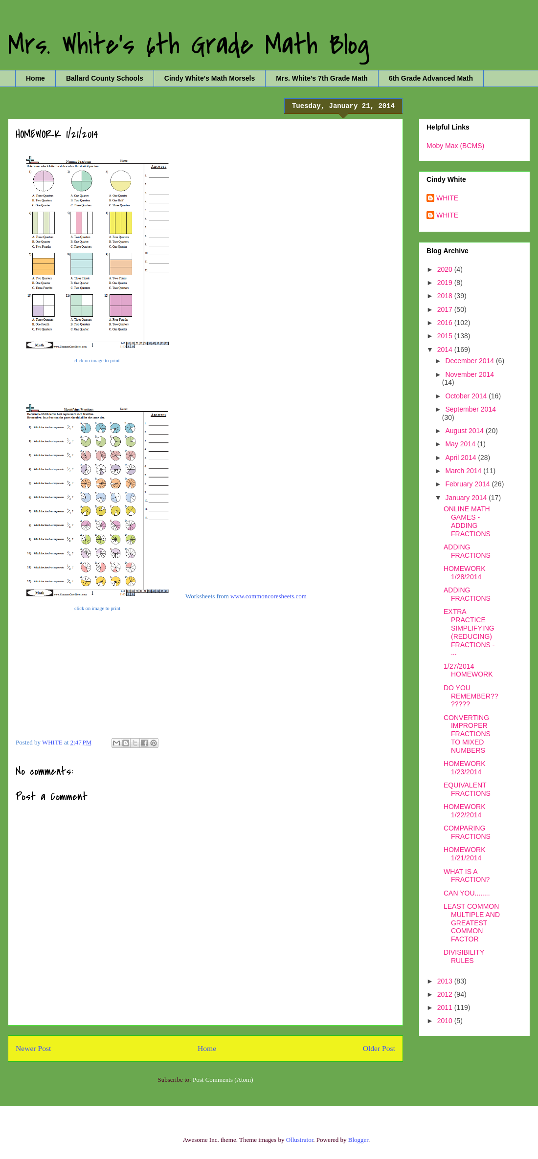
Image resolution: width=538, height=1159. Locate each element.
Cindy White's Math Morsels (209, 78)
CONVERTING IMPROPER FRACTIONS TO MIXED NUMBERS (467, 734)
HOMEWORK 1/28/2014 (465, 573)
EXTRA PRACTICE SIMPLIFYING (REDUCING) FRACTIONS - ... (469, 632)
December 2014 (470, 361)
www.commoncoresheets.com (268, 596)
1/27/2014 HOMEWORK (468, 670)
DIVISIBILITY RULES (464, 956)
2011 (445, 1007)
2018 (445, 296)
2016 (445, 323)
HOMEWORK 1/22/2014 (465, 811)
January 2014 (467, 498)
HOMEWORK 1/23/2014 (465, 768)
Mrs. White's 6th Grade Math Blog (188, 45)
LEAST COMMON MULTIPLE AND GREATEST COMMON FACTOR (472, 922)
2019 (445, 282)
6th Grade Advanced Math (431, 78)
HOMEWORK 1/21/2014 (465, 854)
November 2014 (469, 374)
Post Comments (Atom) (223, 1079)
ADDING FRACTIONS (467, 551)
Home (35, 78)
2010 (445, 1021)
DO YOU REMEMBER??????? (471, 696)
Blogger (358, 1139)
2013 (445, 981)
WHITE (447, 198)
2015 (445, 336)
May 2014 (461, 444)
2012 (445, 994)
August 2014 (465, 431)
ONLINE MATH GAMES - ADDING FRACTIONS (467, 521)
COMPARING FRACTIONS (467, 832)
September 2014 (470, 409)
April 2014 (461, 457)
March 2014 (464, 471)
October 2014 (467, 396)
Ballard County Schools (104, 78)
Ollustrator (300, 1139)
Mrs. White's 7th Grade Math (322, 78)
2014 (445, 349)
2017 (445, 309)
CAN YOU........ (467, 893)
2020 (445, 269)
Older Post (379, 1048)
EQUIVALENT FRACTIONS (467, 789)
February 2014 (468, 484)
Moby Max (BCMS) (455, 146)
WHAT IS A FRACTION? (467, 876)
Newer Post (33, 1048)
